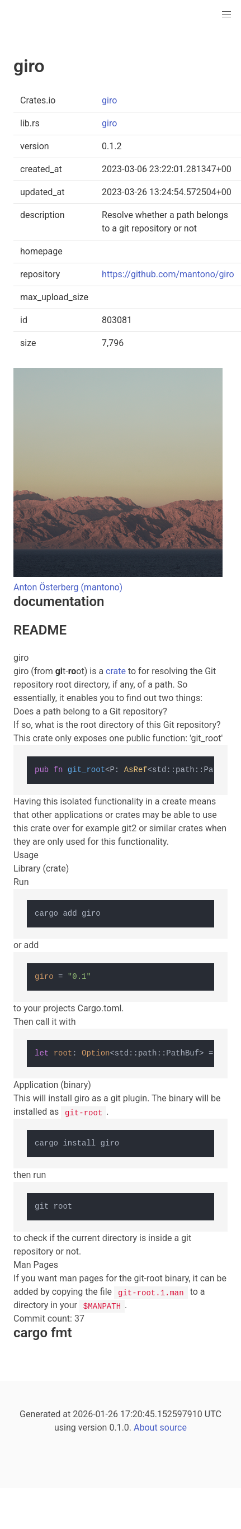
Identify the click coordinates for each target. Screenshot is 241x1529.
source (173, 1427)
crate (116, 671)
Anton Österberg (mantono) (67, 587)
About (146, 1427)
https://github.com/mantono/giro (168, 274)
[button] (226, 14)
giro (109, 100)
